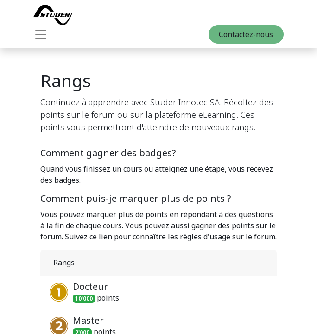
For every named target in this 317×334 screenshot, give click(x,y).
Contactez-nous (246, 34)
